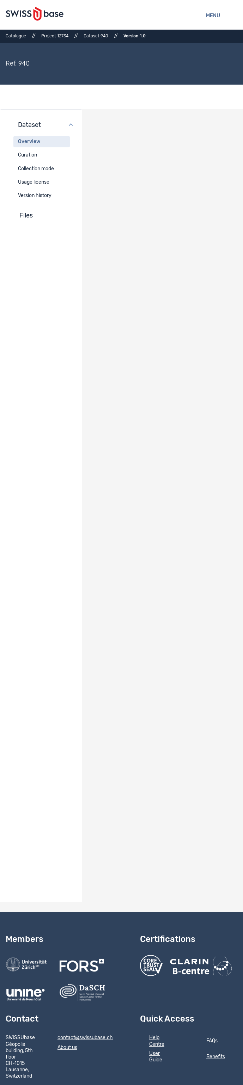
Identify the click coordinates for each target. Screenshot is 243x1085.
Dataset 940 (96, 36)
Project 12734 (54, 36)
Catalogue (16, 36)
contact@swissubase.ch (80, 1038)
